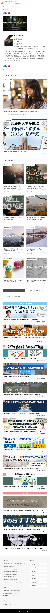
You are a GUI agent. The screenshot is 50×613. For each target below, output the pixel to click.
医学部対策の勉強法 (7, 593)
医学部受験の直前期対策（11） (11, 571)
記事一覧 (16, 593)
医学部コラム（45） (8, 563)
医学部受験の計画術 (15, 590)
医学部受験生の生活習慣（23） (11, 574)
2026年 (34, 564)
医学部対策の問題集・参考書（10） (12, 579)
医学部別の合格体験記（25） (10, 566)
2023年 (34, 575)
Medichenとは (6, 590)
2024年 (34, 571)
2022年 (34, 578)
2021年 (34, 582)
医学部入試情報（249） (20, 563)
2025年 (34, 568)
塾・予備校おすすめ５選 (8, 595)
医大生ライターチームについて (10, 604)
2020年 (34, 586)
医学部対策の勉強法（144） (10, 576)
